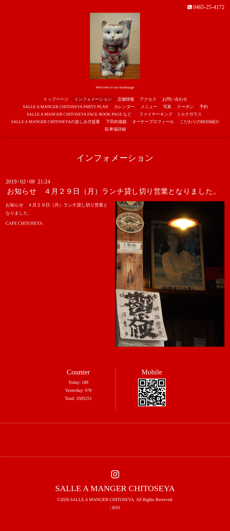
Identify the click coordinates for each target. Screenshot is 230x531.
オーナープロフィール (153, 121)
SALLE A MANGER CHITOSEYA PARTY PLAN (65, 106)
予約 (203, 106)
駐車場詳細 (115, 129)
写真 (167, 106)
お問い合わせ (174, 99)
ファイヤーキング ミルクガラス (172, 114)
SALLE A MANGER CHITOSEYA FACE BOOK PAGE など (79, 114)
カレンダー (124, 106)
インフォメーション (93, 99)
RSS (116, 507)
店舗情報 (126, 99)
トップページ (55, 99)
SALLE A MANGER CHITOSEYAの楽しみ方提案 (55, 121)
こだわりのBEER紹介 (199, 121)
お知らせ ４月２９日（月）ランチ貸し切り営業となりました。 (113, 191)
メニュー (149, 106)
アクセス (148, 99)
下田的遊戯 (116, 121)
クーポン (185, 106)
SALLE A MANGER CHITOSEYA (115, 488)
